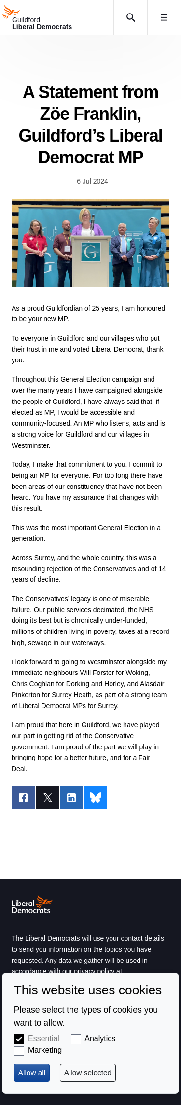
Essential (43, 1038)
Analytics (99, 1038)
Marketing (45, 1050)
